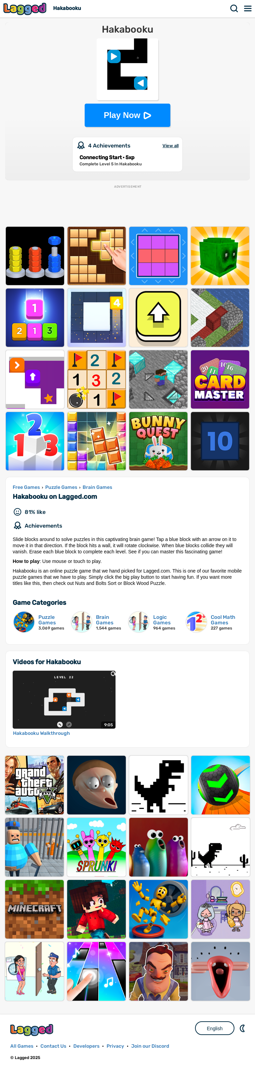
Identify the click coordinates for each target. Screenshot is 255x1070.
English (215, 1028)
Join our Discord (150, 1046)
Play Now (122, 115)
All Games (21, 1046)
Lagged (25, 8)
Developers (86, 1046)
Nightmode (243, 1028)
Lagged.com (32, 1030)
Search (234, 8)
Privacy (115, 1046)
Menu (248, 8)
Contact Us (53, 1046)
